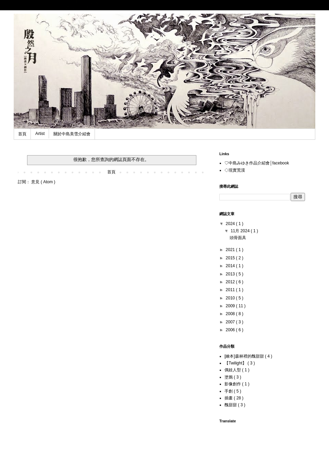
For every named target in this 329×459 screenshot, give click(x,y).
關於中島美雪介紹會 (71, 134)
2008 (231, 313)
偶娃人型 (233, 370)
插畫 (229, 398)
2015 (231, 258)
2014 (231, 265)
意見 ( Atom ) (43, 181)
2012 (231, 282)
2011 (231, 289)
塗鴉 (229, 377)
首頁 (22, 134)
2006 (231, 329)
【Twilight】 (235, 363)
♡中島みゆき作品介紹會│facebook (256, 163)
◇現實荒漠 (234, 170)
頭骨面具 (238, 237)
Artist (40, 133)
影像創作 (233, 384)
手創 (229, 391)
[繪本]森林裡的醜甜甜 (244, 356)
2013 (231, 274)
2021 (231, 249)
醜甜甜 (231, 404)
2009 (231, 305)
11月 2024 (241, 230)
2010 (231, 298)
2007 (231, 322)
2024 (231, 223)
